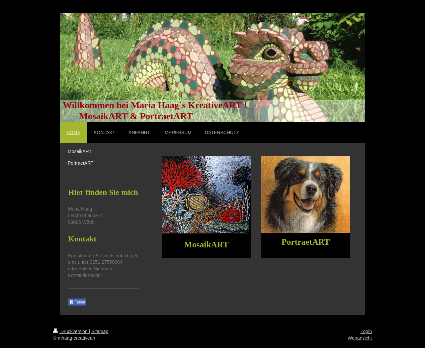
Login (366, 331)
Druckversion (71, 331)
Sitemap (99, 331)
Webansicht (360, 338)
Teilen (77, 302)
